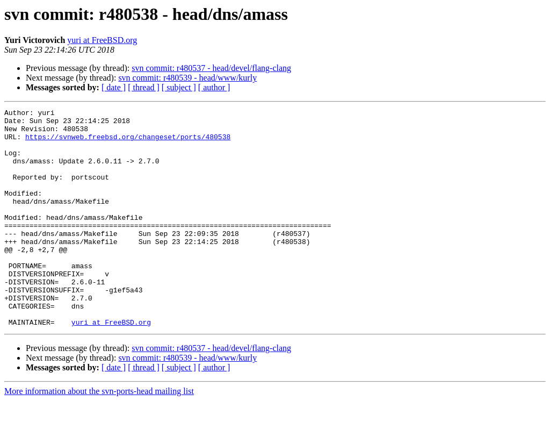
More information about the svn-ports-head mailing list (99, 434)
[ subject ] (179, 87)
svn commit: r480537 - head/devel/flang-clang (211, 68)
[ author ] (214, 87)
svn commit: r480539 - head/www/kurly (187, 77)
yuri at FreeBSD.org (102, 40)
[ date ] (114, 87)
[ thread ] (144, 87)
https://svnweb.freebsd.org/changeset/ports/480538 (127, 143)
